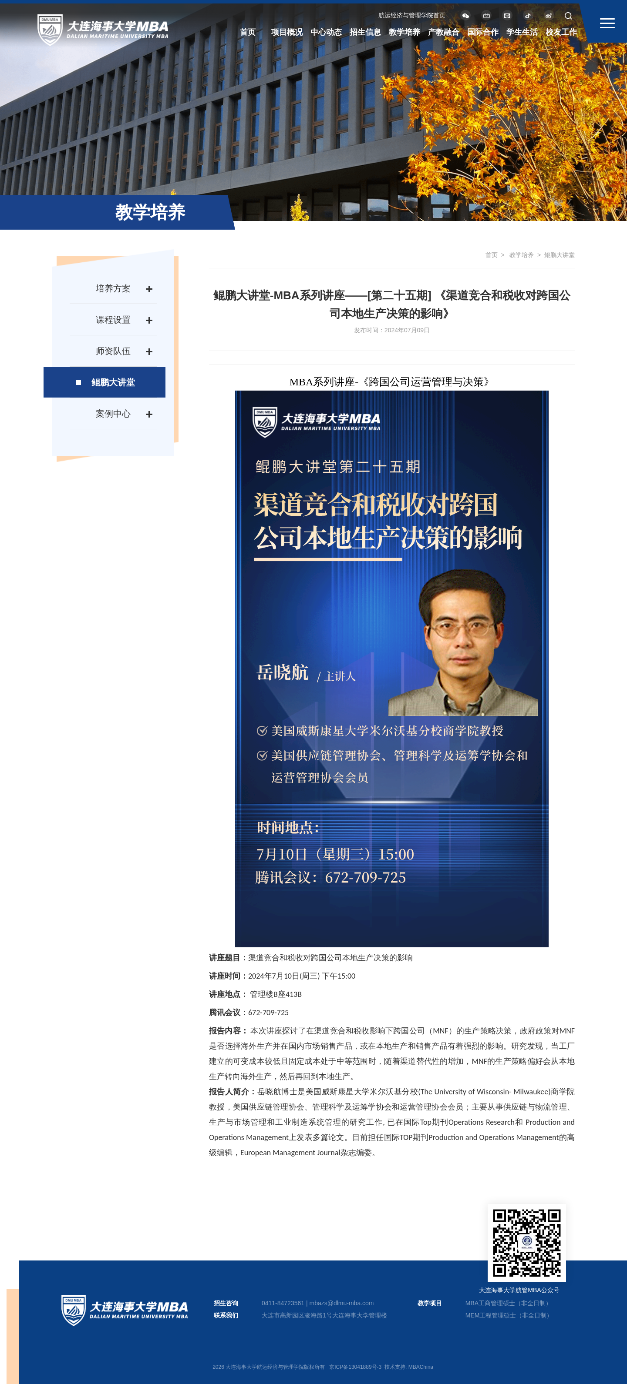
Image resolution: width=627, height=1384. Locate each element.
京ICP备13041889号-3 (355, 1367)
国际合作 (483, 32)
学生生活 (522, 32)
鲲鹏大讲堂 (113, 382)
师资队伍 (113, 351)
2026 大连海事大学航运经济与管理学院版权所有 (268, 1367)
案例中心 (113, 413)
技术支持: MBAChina (408, 1367)
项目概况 (287, 32)
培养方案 (113, 288)
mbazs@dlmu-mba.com (341, 1303)
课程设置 (113, 319)
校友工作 (561, 32)
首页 (248, 32)
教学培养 (404, 32)
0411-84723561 (283, 1303)
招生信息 (365, 32)
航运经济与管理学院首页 (411, 15)
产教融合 (443, 32)
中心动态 (326, 32)
